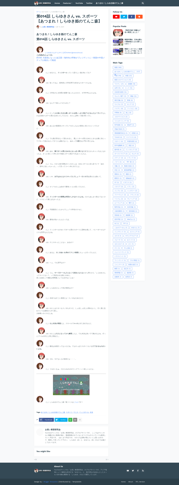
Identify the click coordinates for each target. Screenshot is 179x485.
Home (123, 482)
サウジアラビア (131, 235)
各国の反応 (133, 264)
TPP (125, 223)
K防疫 (135, 133)
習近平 (130, 125)
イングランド (120, 231)
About (130, 482)
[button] (143, 3)
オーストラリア (121, 153)
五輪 (117, 166)
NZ (117, 223)
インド (128, 88)
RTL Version (140, 482)
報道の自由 (129, 166)
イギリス (127, 182)
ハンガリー (132, 190)
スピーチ (119, 239)
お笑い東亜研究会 (53, 429)
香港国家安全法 (121, 133)
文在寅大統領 (121, 92)
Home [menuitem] (57, 3)
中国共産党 (132, 141)
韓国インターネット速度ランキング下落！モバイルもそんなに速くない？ (133, 51)
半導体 (118, 112)
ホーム (38, 11)
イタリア (119, 186)
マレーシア (132, 198)
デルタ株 (128, 248)
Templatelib (76, 482)
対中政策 (119, 125)
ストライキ (131, 137)
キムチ (135, 153)
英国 (128, 174)
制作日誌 (119, 207)
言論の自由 (120, 129)
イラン (130, 186)
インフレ (119, 190)
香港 (130, 100)
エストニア (135, 231)
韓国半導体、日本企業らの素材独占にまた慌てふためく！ (133, 42)
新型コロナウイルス (123, 79)
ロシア (130, 104)
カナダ (118, 235)
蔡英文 (118, 178)
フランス (134, 194)
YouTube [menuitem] (79, 3)
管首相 (118, 215)
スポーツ (69, 412)
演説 (131, 145)
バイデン (119, 108)
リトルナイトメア (122, 120)
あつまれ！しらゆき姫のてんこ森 (53, 11)
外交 (117, 170)
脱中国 (118, 149)
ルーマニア (120, 203)
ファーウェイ (120, 194)
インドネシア (131, 149)
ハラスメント (120, 256)
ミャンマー (119, 264)
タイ (131, 244)
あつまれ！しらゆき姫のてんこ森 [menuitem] (109, 3)
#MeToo (131, 219)
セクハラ (131, 239)
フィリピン (132, 108)
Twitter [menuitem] (89, 3)
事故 (133, 96)
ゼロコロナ (119, 244)
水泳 (91, 412)
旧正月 (127, 268)
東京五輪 (119, 100)
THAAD (118, 137)
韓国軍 (129, 215)
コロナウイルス (121, 116)
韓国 (118, 67)
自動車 (118, 276)
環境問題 (119, 272)
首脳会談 (130, 178)
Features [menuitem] (67, 3)
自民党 (128, 276)
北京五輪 (131, 207)
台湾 (118, 88)
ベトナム (119, 198)
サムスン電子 (120, 96)
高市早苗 (119, 219)
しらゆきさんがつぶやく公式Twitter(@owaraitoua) (64, 52)
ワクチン (119, 83)
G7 (117, 182)
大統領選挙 (120, 211)
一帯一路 (130, 161)
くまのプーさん (121, 227)
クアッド (119, 157)
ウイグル (119, 104)
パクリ (118, 161)
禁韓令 (118, 174)
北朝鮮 (131, 83)
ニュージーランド (122, 252)
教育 (117, 268)
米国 (128, 75)
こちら (76, 402)
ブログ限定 (135, 260)
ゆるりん (135, 227)
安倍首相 (133, 211)
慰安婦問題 (129, 170)
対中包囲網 (119, 145)
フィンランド (120, 260)
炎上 (128, 112)
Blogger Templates (51, 482)
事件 (131, 203)
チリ (117, 248)
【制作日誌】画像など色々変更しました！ (133, 31)
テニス (75, 412)
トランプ (131, 157)
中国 (118, 75)
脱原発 (130, 272)
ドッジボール (84, 412)
